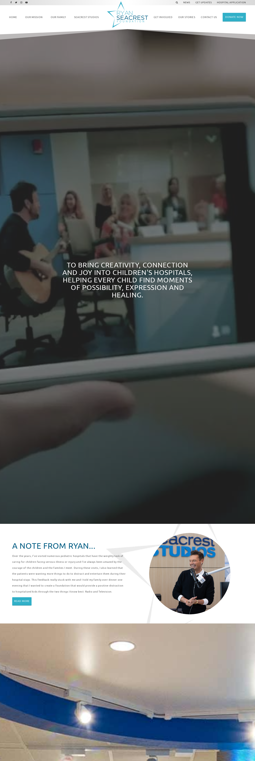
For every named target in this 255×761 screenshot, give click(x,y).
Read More (22, 601)
